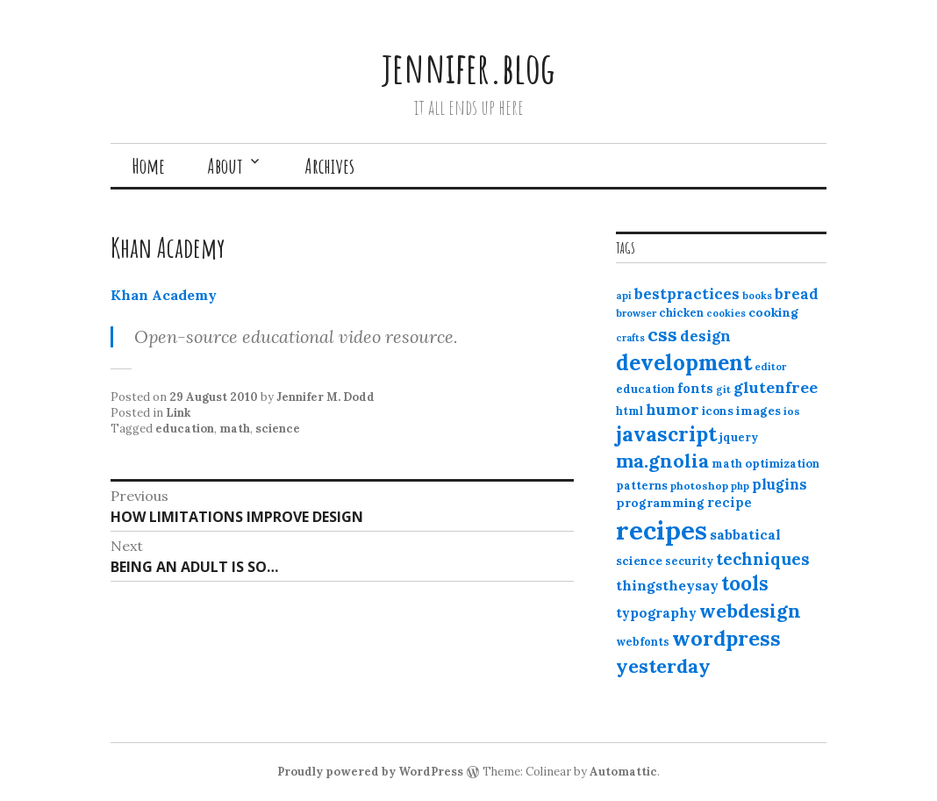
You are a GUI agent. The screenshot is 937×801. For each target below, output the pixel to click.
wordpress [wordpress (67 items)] (726, 638)
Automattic (623, 771)
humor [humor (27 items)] (672, 409)
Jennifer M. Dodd (325, 397)
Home (148, 166)
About (225, 166)
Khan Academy (164, 295)
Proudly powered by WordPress (370, 771)
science (277, 428)
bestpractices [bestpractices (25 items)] (687, 294)
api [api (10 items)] (624, 296)
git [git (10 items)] (723, 389)
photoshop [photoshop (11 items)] (699, 485)
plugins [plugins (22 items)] (779, 484)
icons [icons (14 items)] (717, 410)
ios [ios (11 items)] (791, 411)
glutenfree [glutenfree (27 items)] (775, 387)
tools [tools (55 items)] (745, 583)
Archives (329, 166)
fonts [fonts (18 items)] (695, 388)
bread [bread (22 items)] (797, 294)
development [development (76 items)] (684, 362)
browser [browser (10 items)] (636, 313)
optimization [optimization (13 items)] (782, 463)
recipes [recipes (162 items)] (661, 530)
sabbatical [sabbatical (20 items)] (745, 534)
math (234, 428)
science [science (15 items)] (639, 561)
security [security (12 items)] (689, 561)
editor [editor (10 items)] (770, 367)
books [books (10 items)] (757, 296)
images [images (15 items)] (758, 410)
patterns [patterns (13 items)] (642, 485)
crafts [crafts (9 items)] (630, 338)
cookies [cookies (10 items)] (726, 313)
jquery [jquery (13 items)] (738, 437)
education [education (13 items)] (645, 389)
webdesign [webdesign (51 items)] (750, 610)
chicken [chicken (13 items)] (681, 312)
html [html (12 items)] (629, 411)
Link (178, 412)
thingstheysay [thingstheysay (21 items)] (667, 585)
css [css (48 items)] (662, 335)
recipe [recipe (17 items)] (729, 502)
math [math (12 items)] (727, 463)
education (184, 428)
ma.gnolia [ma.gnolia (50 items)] (662, 460)
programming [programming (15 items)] (660, 503)
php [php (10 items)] (740, 486)
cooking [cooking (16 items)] (773, 312)
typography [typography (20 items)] (656, 612)
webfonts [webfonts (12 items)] (642, 641)
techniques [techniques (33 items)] (763, 558)
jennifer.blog (468, 67)
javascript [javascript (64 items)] (666, 434)
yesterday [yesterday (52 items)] (663, 666)
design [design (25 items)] (705, 336)
